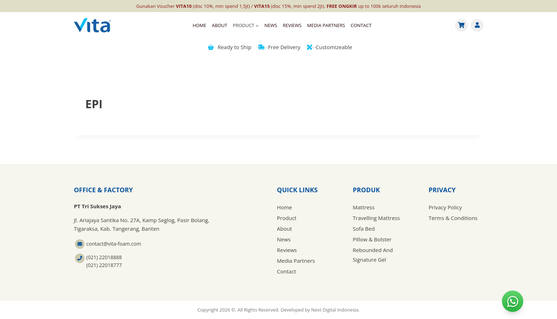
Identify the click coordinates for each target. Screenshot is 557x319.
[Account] (477, 25)
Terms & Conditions (453, 217)
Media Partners (326, 25)
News (270, 25)
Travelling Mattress (376, 217)
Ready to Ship (229, 47)
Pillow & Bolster (372, 239)
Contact (361, 25)
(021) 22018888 (104, 257)
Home (199, 25)
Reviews (292, 25)
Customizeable (329, 47)
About (219, 25)
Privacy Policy (445, 207)
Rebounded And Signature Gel (373, 254)
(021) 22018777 (104, 265)
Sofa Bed (364, 228)
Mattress (363, 207)
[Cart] (461, 25)
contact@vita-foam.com (113, 243)
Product (287, 217)
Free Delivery (279, 47)
